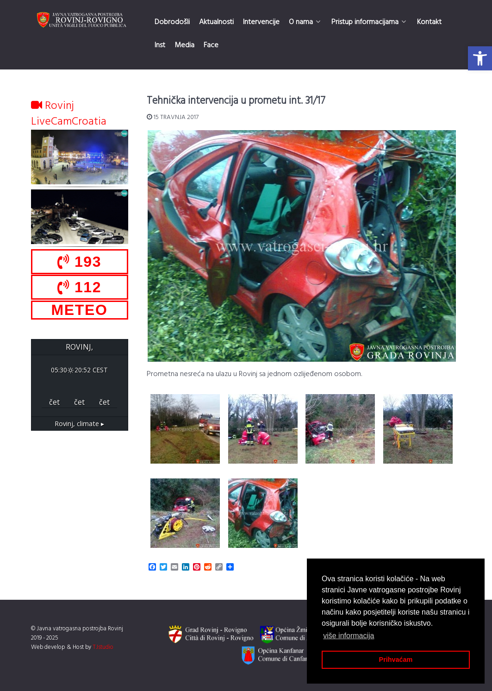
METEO (79, 310)
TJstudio (103, 647)
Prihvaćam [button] (396, 659)
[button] (480, 58)
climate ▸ (79, 423)
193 (79, 261)
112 (79, 287)
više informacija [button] (348, 636)
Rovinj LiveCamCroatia (68, 114)
